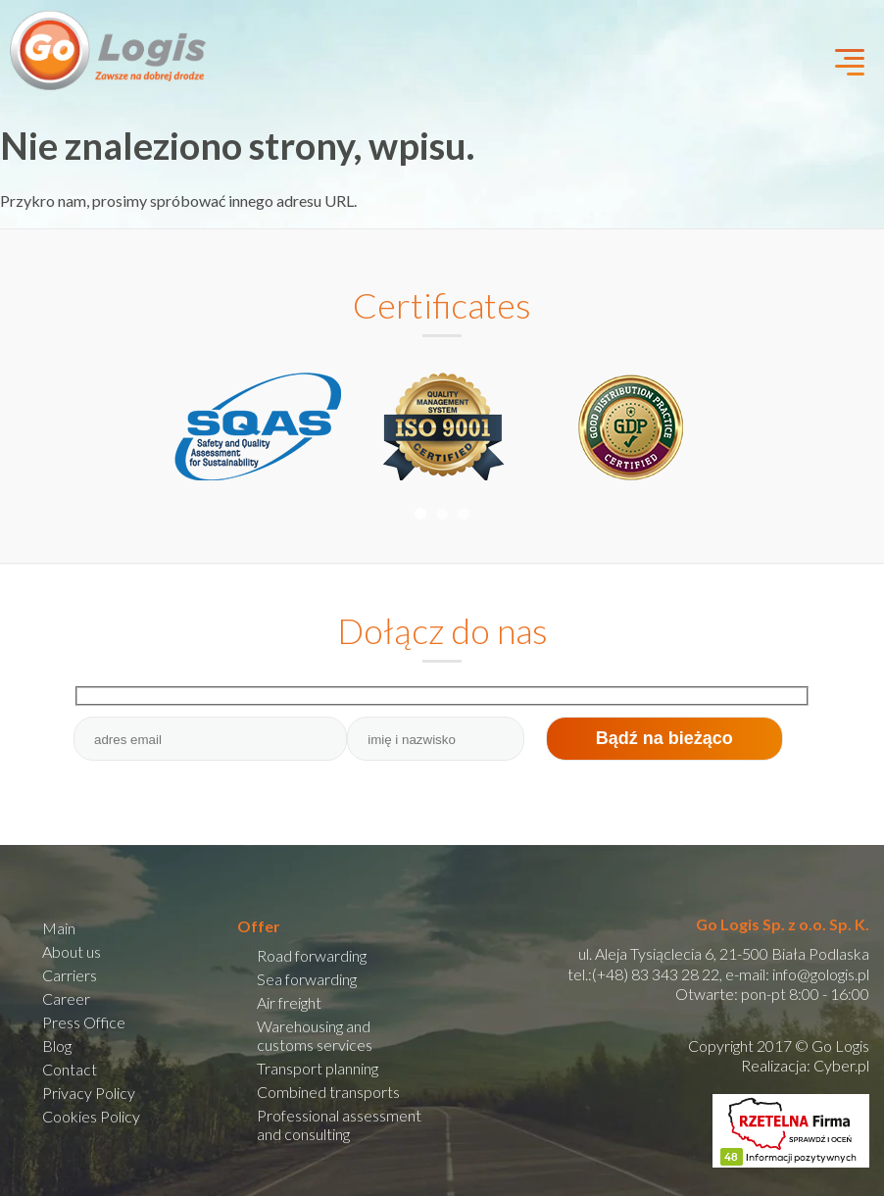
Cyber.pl (841, 1065)
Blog (57, 1045)
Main (58, 928)
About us (71, 951)
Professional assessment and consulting (339, 1124)
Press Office (83, 1022)
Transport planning (317, 1068)
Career (66, 998)
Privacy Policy (88, 1092)
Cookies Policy (91, 1116)
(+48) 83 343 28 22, (657, 974)
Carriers (69, 975)
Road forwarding (312, 955)
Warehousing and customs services (314, 1035)
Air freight (289, 1002)
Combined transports (328, 1091)
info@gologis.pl (820, 974)
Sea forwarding (307, 979)
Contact (69, 1069)
